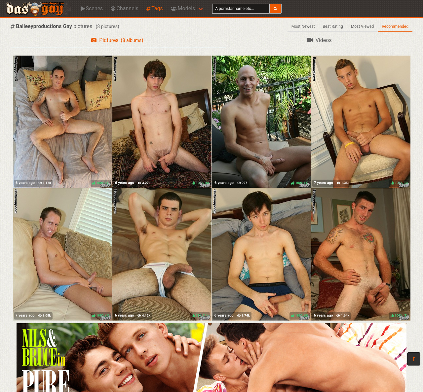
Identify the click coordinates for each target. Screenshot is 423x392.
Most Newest (303, 26)
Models (183, 8)
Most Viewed (362, 26)
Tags (154, 8)
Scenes (92, 8)
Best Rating (333, 26)
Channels (124, 8)
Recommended (395, 26)
